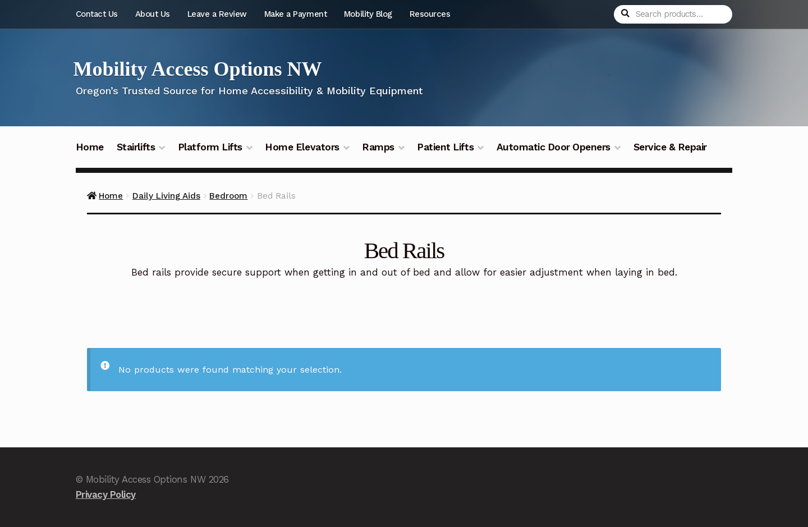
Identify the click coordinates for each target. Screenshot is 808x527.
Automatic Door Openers (553, 147)
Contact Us (97, 14)
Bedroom (228, 196)
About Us (152, 14)
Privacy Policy (106, 494)
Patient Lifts (445, 147)
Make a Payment (295, 14)
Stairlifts (136, 147)
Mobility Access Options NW (198, 69)
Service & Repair (670, 147)
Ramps (378, 147)
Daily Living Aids (166, 196)
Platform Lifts (210, 147)
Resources (430, 14)
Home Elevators (302, 147)
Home (90, 147)
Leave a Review (217, 14)
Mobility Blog (368, 14)
